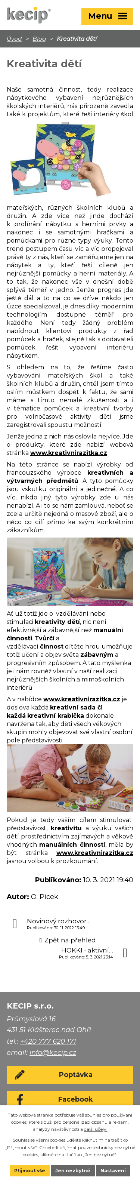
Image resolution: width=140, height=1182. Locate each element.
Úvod (14, 38)
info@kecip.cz (52, 1053)
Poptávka (76, 1075)
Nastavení (113, 1170)
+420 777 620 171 (48, 1041)
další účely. (96, 1129)
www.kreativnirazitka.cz (68, 452)
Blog (39, 38)
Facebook (75, 1099)
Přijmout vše (29, 1170)
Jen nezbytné (72, 1170)
